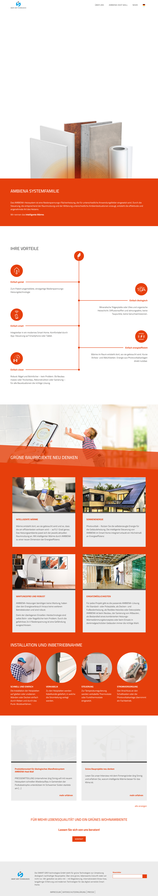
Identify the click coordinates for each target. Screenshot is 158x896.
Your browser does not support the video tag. (79, 49)
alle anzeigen (141, 806)
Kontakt (79, 839)
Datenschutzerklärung (74, 892)
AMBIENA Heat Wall (118, 5)
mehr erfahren (66, 795)
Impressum (55, 892)
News (135, 5)
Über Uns (99, 5)
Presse (90, 892)
